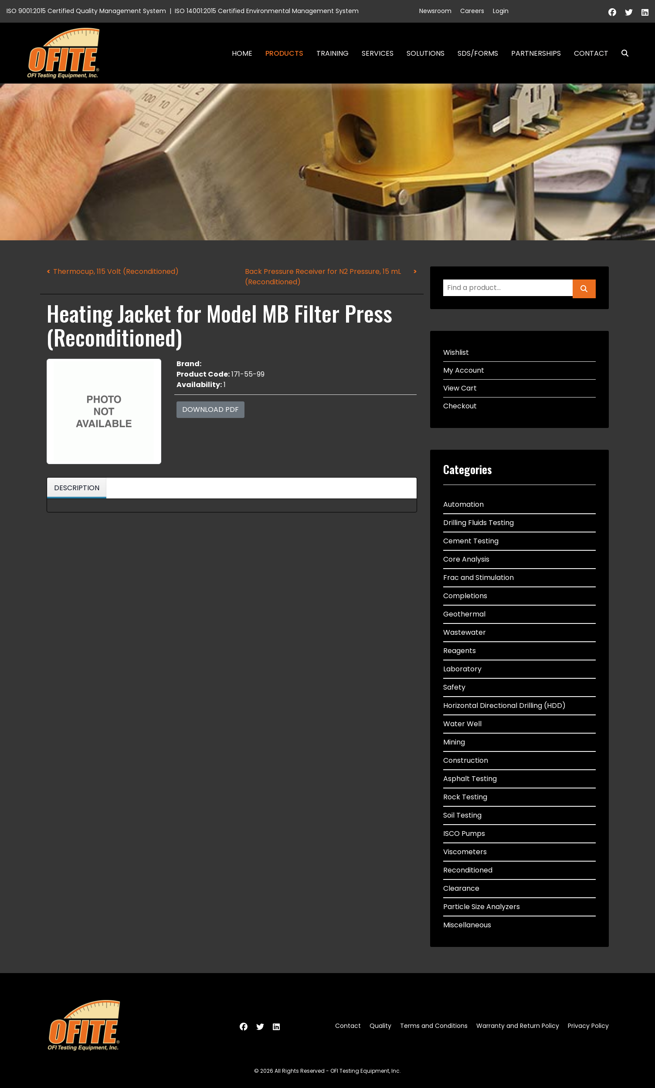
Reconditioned (467, 870)
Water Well (462, 724)
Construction (465, 760)
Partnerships (536, 53)
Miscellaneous (467, 925)
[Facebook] (612, 12)
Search (621, 53)
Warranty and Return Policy (517, 1025)
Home (242, 53)
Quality (380, 1025)
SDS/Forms (478, 53)
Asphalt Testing (470, 779)
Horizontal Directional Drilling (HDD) (504, 706)
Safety (454, 687)
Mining (454, 742)
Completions (465, 596)
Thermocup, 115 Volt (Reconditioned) (116, 271)
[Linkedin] (644, 12)
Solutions (426, 53)
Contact (591, 53)
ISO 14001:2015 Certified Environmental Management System (267, 11)
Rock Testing (465, 797)
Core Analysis (466, 559)
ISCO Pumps (464, 834)
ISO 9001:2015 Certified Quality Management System (86, 11)
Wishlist (456, 352)
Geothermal (464, 614)
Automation (463, 504)
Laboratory (462, 669)
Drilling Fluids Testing (478, 523)
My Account (463, 370)
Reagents (459, 651)
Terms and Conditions (434, 1025)
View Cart (460, 388)
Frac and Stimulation (478, 578)
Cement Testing (471, 541)
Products (284, 53)
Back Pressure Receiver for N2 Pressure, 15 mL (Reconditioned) (323, 276)
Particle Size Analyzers (481, 907)
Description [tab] (76, 488)
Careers (472, 11)
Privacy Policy (588, 1025)
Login (501, 11)
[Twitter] (629, 12)
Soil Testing (462, 815)
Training (332, 53)
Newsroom (435, 11)
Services (378, 53)
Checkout (460, 406)
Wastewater (464, 632)
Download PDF (210, 409)
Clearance (461, 888)
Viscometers (465, 852)
